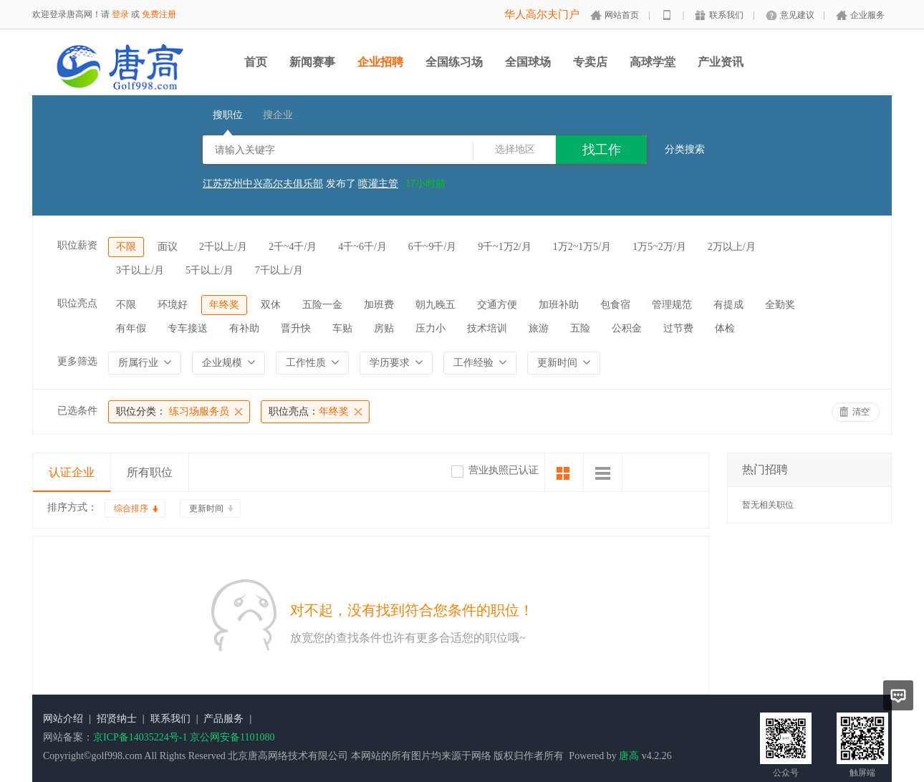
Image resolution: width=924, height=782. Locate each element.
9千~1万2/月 (504, 246)
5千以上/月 (210, 270)
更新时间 (206, 508)
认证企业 (72, 472)
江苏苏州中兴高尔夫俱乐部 (263, 183)
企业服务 (867, 15)
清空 (861, 412)
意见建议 (797, 15)
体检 (725, 328)
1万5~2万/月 (658, 246)
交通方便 (497, 304)
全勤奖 (780, 304)
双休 (271, 304)
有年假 (131, 328)
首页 (255, 62)
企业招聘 (380, 62)
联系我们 (726, 15)
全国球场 (528, 62)
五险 (580, 328)
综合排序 (131, 508)
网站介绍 (63, 718)
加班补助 (559, 304)
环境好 (173, 304)
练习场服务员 (172, 411)
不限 (126, 246)
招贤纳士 (117, 718)
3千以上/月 (140, 270)
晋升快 (296, 328)
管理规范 (672, 304)
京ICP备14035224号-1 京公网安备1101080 (183, 737)
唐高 (629, 755)
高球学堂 (652, 62)
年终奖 (224, 304)
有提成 (728, 304)
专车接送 (188, 328)
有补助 (244, 328)
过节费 (678, 328)
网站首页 (622, 15)
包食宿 (615, 304)
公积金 (627, 328)
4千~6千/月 (362, 246)
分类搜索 (685, 149)
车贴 (342, 328)
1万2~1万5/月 (582, 246)
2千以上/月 (223, 246)
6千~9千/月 (432, 246)
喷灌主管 (378, 183)
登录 (120, 14)
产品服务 (223, 718)
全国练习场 (454, 62)
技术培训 (487, 328)
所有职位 (150, 472)
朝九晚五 (435, 304)
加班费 (379, 304)
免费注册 (159, 14)
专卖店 (590, 62)
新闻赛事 (312, 62)
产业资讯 (720, 62)
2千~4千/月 (293, 246)
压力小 (430, 328)
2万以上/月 (732, 246)
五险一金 (322, 304)
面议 (168, 246)
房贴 (384, 328)
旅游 (539, 328)
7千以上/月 (279, 270)
